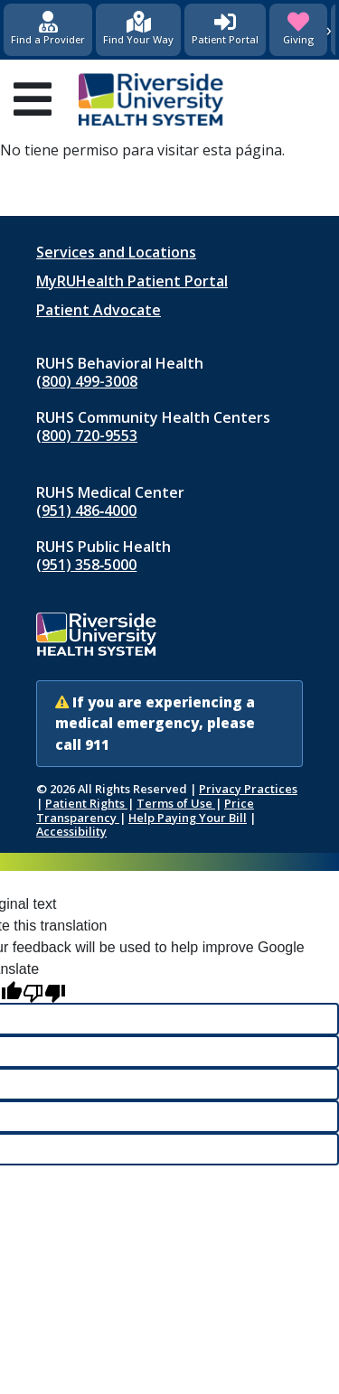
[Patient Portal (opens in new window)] (225, 30)
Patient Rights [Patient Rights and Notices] (86, 803)
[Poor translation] (44, 991)
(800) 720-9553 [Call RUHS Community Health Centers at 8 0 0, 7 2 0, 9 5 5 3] (86, 435)
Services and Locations (116, 252)
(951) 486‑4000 (86, 510)
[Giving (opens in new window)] (298, 30)
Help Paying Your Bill (187, 817)
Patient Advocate (98, 310)
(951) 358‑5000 (86, 565)
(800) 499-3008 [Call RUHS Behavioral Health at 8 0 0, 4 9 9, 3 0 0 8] (86, 381)
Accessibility (71, 831)
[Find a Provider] (48, 30)
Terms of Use (176, 803)
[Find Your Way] (138, 30)
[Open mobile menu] (32, 99)
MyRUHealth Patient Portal (132, 281)
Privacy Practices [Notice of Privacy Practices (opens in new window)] (248, 789)
